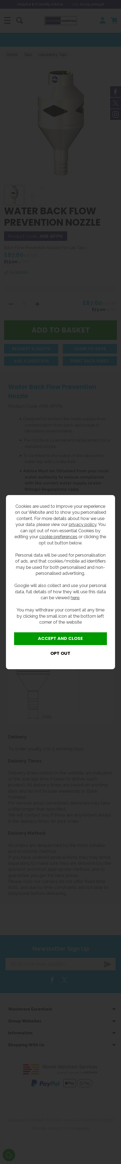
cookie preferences (58, 536)
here (75, 597)
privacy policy (82, 524)
